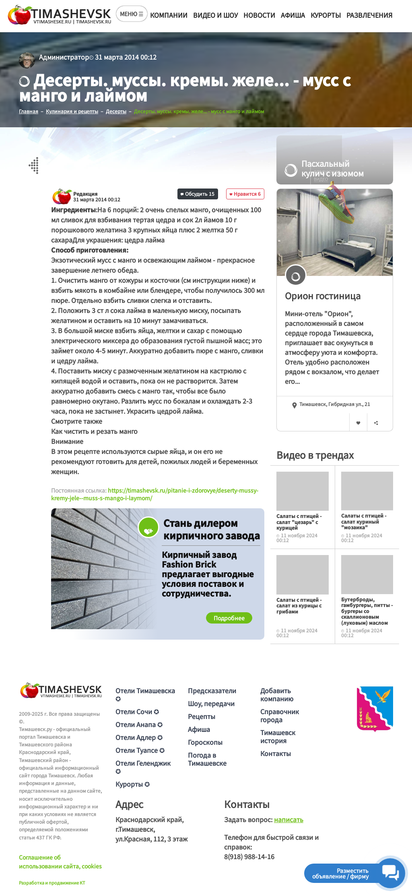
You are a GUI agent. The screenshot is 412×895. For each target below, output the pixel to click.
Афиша (293, 15)
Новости (259, 15)
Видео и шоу (215, 15)
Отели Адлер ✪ (139, 737)
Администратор (64, 57)
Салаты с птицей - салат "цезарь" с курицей (298, 521)
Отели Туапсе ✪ (140, 750)
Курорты (326, 15)
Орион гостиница (322, 295)
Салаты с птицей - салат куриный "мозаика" (363, 521)
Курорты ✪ (132, 784)
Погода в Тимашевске (207, 759)
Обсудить (197, 193)
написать (288, 819)
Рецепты (201, 716)
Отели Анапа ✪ (139, 724)
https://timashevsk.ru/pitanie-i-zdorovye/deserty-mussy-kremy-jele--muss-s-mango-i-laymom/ (154, 494)
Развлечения (369, 15)
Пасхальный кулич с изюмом (324, 168)
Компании (168, 15)
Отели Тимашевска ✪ (145, 694)
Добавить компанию (276, 694)
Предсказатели (212, 690)
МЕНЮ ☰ (132, 14)
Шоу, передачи (211, 703)
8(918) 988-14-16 (249, 856)
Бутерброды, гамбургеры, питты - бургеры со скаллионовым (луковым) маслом (367, 611)
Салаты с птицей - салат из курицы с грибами (298, 605)
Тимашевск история (277, 736)
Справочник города (279, 715)
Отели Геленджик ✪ (143, 767)
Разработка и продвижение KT (52, 882)
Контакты (275, 753)
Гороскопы (205, 742)
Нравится (245, 193)
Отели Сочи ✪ (137, 711)
